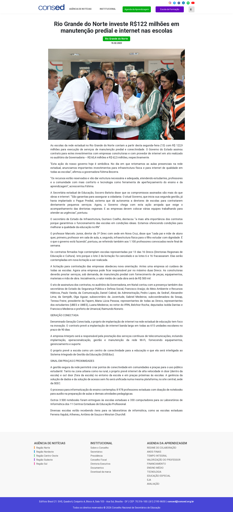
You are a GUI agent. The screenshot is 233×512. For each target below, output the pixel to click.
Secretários (96, 451)
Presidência (96, 455)
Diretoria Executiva (100, 463)
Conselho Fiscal (98, 459)
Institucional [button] (108, 9)
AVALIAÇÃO (153, 483)
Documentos (97, 467)
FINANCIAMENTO (156, 463)
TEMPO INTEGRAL (157, 455)
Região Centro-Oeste (47, 455)
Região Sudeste (44, 459)
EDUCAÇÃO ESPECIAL (158, 475)
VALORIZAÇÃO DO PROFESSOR (163, 459)
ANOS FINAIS (154, 451)
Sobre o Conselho (99, 447)
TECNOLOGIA (154, 471)
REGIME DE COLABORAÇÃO (161, 447)
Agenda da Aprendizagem (137, 9)
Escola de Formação (169, 9)
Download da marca (100, 471)
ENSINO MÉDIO (155, 467)
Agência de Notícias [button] (80, 9)
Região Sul (41, 463)
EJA (149, 479)
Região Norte (43, 447)
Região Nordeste (45, 451)
